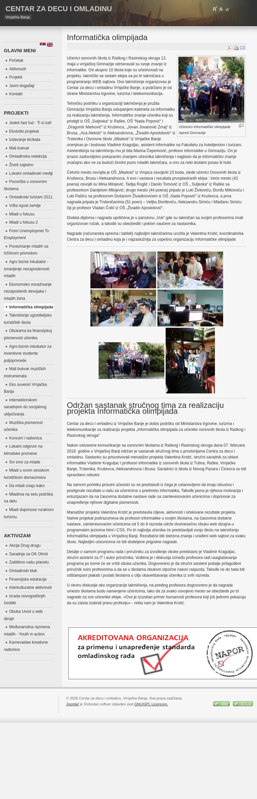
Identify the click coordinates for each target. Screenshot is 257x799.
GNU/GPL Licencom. (151, 704)
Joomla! (72, 704)
